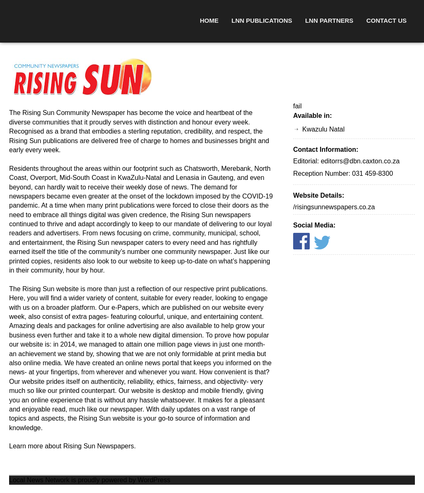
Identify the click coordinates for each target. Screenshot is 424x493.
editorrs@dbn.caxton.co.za (360, 161)
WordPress (153, 479)
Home (209, 20)
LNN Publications (261, 20)
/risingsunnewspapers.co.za (334, 207)
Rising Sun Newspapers (98, 446)
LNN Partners (329, 20)
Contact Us (386, 20)
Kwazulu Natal (323, 129)
